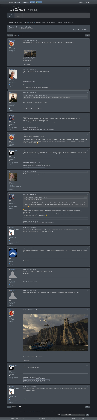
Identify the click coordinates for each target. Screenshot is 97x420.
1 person (24, 65)
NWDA (24, 108)
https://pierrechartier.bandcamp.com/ (31, 163)
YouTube (57, 418)
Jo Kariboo (14, 151)
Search (18, 15)
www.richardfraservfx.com (29, 82)
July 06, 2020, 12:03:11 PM (29, 270)
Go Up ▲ (84, 418)
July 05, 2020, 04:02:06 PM (29, 134)
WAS (11, 93)
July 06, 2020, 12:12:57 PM (29, 291)
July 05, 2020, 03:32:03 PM (29, 115)
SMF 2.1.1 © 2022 (14, 418)
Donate (41, 108)
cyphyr (12, 70)
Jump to (58, 415)
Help (73, 418)
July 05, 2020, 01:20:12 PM (29, 69)
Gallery (24, 240)
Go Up (9, 407)
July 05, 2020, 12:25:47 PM (30, 40)
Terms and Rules (78, 418)
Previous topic (77, 30)
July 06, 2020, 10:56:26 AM (29, 248)
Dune (12, 228)
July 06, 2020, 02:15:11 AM (29, 228)
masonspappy (15, 172)
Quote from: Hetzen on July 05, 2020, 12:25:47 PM (36, 95)
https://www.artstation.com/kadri (30, 128)
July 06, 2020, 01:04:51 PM (30, 310)
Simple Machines (22, 418)
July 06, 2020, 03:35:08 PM (29, 365)
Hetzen (12, 41)
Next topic (85, 30)
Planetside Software (43, 418)
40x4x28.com (26, 261)
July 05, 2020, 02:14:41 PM (29, 92)
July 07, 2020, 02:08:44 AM (29, 387)
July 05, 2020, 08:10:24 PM (29, 172)
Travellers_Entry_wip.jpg (29, 58)
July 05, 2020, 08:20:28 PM (29, 194)
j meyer (12, 270)
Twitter (48, 418)
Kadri (12, 116)
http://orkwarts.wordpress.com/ (30, 282)
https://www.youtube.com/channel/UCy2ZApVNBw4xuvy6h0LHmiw (38, 130)
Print (87, 36)
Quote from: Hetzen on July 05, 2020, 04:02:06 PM (36, 197)
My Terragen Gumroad (32, 108)
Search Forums (84, 1)
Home (10, 15)
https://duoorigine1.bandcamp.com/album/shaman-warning (36, 166)
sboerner (13, 249)
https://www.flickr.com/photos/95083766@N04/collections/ (36, 164)
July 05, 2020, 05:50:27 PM (29, 150)
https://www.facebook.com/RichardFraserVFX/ (33, 83)
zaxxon (12, 291)
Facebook (52, 418)
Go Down (10, 36)
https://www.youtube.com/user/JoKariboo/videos (34, 167)
